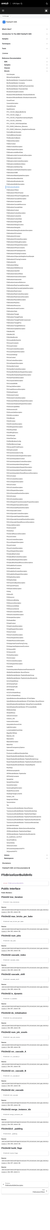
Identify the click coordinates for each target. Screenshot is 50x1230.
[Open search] (21, 3)
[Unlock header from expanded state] (46, 10)
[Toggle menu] (3, 10)
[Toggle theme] (47, 3)
